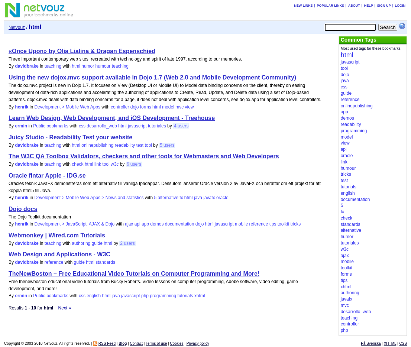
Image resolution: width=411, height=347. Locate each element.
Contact (136, 343)
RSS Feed (107, 343)
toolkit (283, 224)
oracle (222, 197)
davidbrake (26, 66)
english (94, 295)
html (76, 66)
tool (148, 145)
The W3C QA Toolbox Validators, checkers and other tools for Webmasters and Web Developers (144, 156)
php (145, 295)
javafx (209, 197)
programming (163, 295)
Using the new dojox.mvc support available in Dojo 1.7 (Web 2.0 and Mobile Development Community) (152, 77)
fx (181, 197)
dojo (134, 107)
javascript (137, 126)
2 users (127, 243)
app (145, 224)
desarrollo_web (102, 126)
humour (103, 66)
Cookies (176, 343)
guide (97, 243)
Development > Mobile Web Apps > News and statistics (88, 197)
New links (303, 5)
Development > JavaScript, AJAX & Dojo (74, 224)
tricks (295, 224)
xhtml (199, 295)
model (168, 107)
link (97, 164)
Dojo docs (23, 209)
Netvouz (17, 27)
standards (105, 262)
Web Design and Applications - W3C (59, 254)
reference (258, 224)
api (137, 224)
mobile (241, 224)
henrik (21, 107)
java (198, 197)
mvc (179, 107)
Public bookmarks (50, 126)
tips (272, 224)
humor (87, 66)
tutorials (185, 295)
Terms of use (156, 343)
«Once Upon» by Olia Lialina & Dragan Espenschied (82, 51)
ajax (129, 224)
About (354, 5)
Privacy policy (198, 343)
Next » (64, 308)
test (139, 145)
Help (368, 5)
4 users (181, 126)
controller (120, 107)
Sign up (384, 5)
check (77, 164)
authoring (81, 243)
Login (400, 5)
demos (157, 224)
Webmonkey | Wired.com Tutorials (57, 235)
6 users (134, 164)
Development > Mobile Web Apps (67, 107)
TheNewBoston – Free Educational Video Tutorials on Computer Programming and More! (134, 273)
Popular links (330, 5)
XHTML (390, 343)
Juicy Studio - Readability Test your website (70, 137)
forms (145, 107)
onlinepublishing (97, 145)
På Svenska (371, 343)
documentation (179, 224)
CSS (403, 343)
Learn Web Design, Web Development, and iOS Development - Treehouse (112, 118)
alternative (168, 197)
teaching (53, 66)
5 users (167, 145)
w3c (115, 164)
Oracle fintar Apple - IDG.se (47, 175)
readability (125, 145)
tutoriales (157, 126)
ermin (21, 126)
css (82, 126)
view (189, 107)
